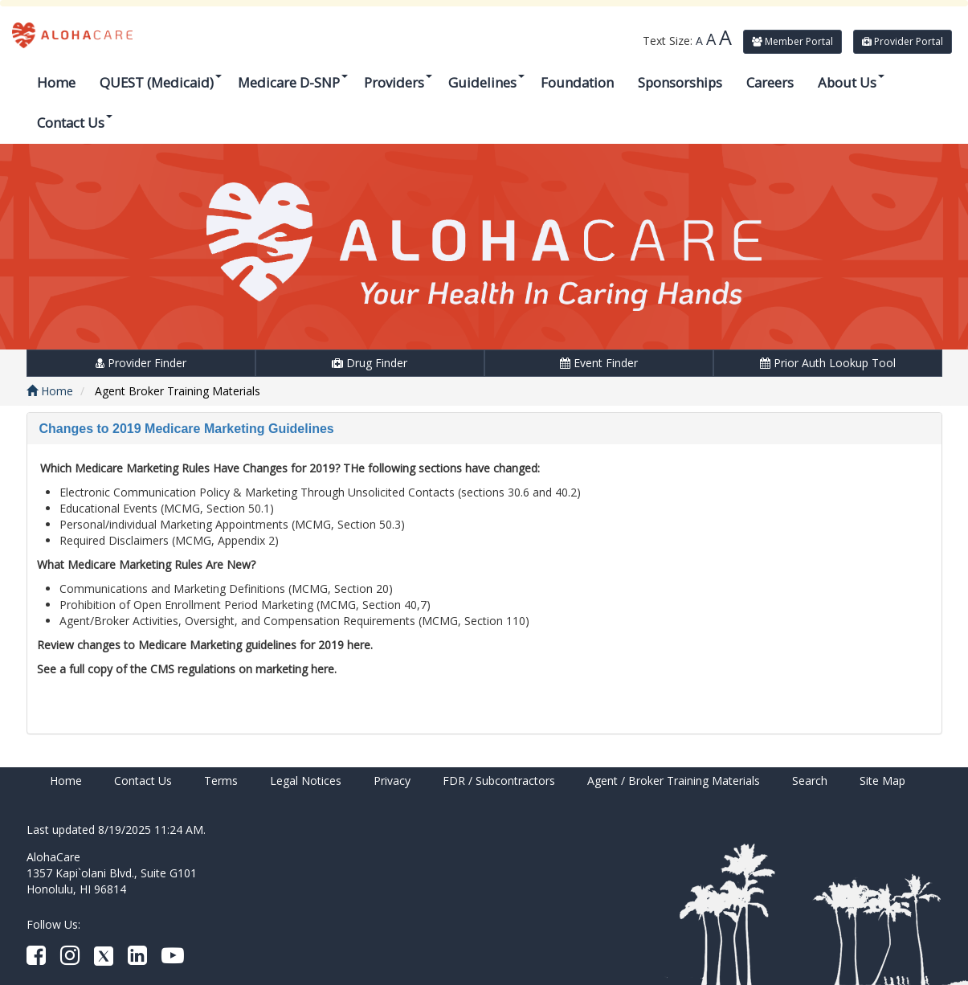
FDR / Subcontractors (499, 780)
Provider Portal (902, 41)
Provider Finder (141, 362)
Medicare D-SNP (293, 82)
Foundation (577, 82)
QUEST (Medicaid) (161, 82)
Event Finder (599, 362)
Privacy (392, 780)
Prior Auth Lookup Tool (828, 362)
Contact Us (74, 122)
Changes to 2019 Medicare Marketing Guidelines (186, 428)
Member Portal (792, 41)
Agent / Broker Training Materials (673, 780)
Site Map (882, 780)
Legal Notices (305, 780)
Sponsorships (680, 82)
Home (56, 82)
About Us (851, 82)
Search (809, 780)
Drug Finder (369, 362)
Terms (221, 780)
